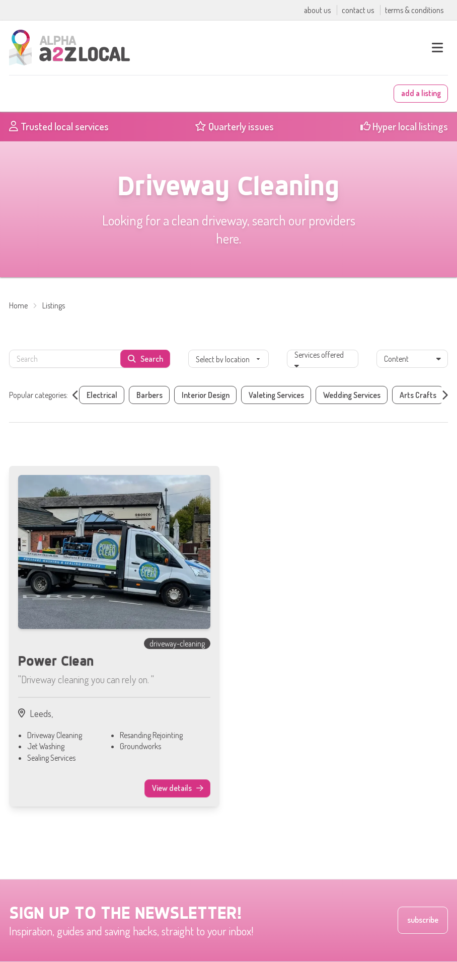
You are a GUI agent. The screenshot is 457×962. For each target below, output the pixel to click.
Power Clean (56, 661)
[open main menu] (437, 48)
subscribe (422, 920)
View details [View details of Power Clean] (181, 789)
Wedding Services (351, 395)
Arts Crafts (418, 395)
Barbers (149, 395)
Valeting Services (276, 395)
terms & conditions (414, 10)
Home (18, 305)
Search (145, 359)
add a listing (421, 93)
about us (318, 10)
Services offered (319, 358)
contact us (358, 10)
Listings (53, 305)
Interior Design (206, 395)
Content (412, 359)
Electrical (102, 395)
